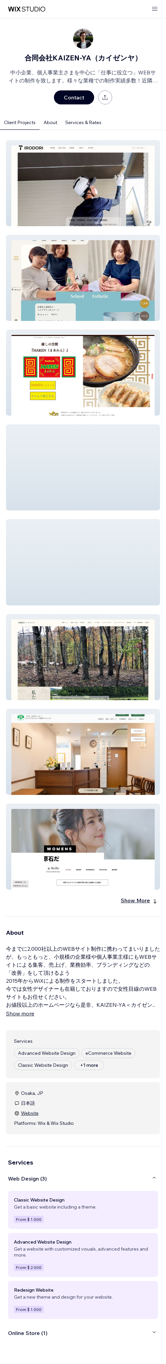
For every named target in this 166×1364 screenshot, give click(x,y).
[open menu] (155, 9)
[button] (83, 183)
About (50, 122)
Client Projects (20, 122)
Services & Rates (83, 122)
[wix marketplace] (26, 9)
